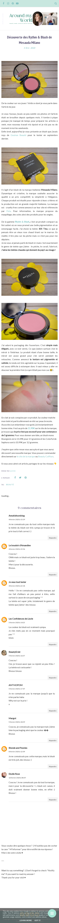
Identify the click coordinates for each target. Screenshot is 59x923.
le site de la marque (26, 456)
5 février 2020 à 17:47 (17, 689)
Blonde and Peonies (18, 748)
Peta (8, 211)
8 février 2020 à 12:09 (17, 752)
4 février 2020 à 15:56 (17, 549)
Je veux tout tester (17, 582)
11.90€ (31, 428)
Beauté (10, 484)
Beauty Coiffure (45, 456)
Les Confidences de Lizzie (21, 618)
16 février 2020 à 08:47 (17, 778)
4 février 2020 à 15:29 (17, 519)
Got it (37, 920)
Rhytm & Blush (22, 221)
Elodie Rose (14, 774)
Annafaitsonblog (17, 515)
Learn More (26, 920)
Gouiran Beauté (19, 135)
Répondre (52, 538)
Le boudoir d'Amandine (20, 545)
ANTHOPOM (16, 685)
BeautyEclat (14, 652)
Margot (12, 718)
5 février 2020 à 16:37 (17, 656)
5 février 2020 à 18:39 (17, 722)
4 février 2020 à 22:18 (17, 586)
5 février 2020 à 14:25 (17, 622)
